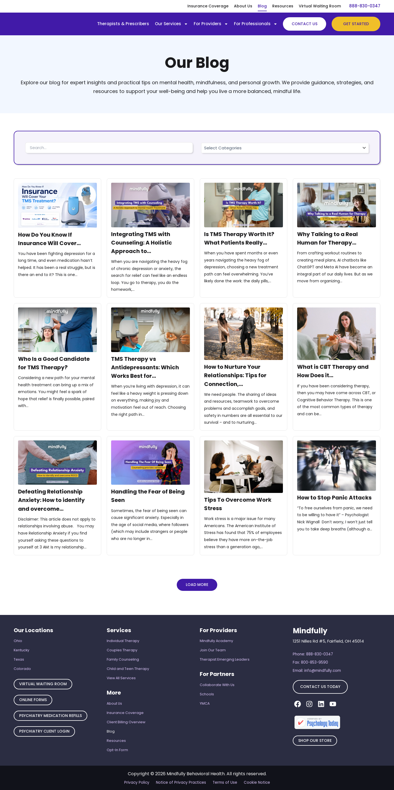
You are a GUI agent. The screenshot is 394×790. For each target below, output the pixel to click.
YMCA (205, 700)
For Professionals (255, 24)
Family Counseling (123, 655)
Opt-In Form (117, 749)
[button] (197, 585)
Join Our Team (213, 645)
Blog (262, 6)
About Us (243, 6)
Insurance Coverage (207, 6)
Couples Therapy (122, 645)
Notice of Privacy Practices (181, 782)
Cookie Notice (254, 782)
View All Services (122, 675)
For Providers (211, 24)
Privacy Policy (140, 782)
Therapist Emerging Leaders (225, 655)
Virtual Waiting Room (320, 6)
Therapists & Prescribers (123, 24)
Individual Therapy (123, 636)
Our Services (171, 24)
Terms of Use (223, 782)
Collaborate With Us (217, 681)
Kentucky (22, 645)
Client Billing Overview (126, 720)
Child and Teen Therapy (128, 665)
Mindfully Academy (216, 636)
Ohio (18, 636)
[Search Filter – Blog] (109, 147)
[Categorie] (285, 148)
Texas (19, 655)
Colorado (22, 665)
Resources (282, 6)
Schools (207, 691)
